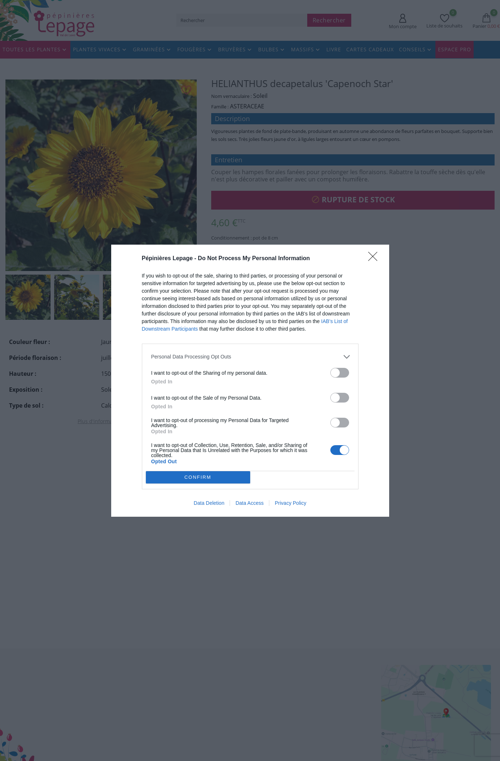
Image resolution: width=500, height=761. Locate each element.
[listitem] (250, 356)
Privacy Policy (290, 503)
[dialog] (250, 380)
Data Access (249, 503)
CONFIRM (198, 477)
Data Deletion (209, 503)
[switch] (339, 372)
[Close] (375, 258)
